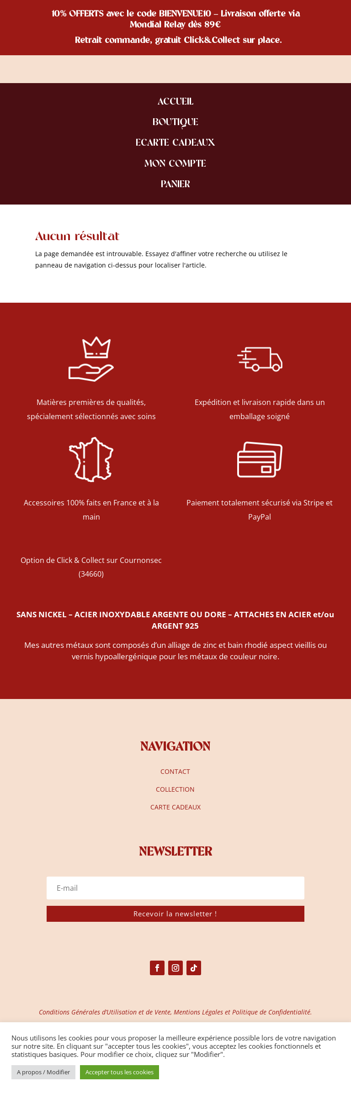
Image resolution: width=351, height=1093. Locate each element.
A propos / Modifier (43, 1072)
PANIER (175, 185)
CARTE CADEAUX (175, 807)
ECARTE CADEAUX (175, 143)
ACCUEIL (175, 102)
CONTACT (175, 771)
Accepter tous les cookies (119, 1072)
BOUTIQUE (175, 123)
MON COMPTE (175, 164)
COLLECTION (175, 789)
